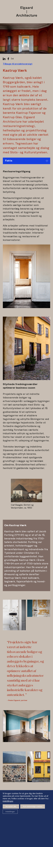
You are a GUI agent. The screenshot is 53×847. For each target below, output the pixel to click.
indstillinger (8, 801)
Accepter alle (11, 806)
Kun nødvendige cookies (32, 806)
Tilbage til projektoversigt (17, 64)
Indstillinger (10, 811)
